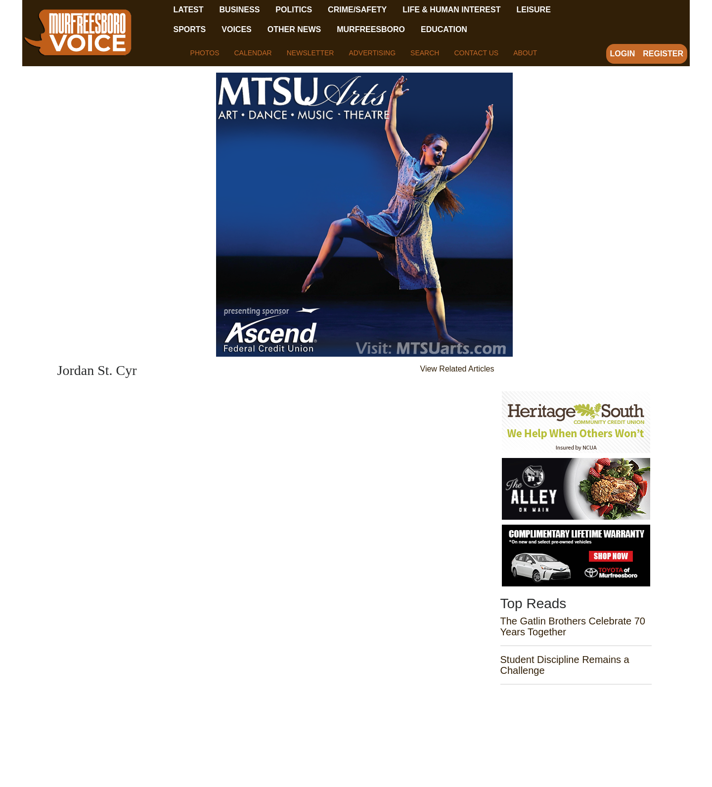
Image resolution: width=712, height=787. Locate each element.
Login (622, 53)
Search (424, 53)
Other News (294, 29)
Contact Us (476, 53)
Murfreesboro (371, 29)
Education (444, 29)
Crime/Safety (357, 9)
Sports (190, 29)
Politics (293, 9)
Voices (236, 29)
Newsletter (310, 53)
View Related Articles (457, 369)
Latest (189, 9)
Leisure (533, 9)
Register (663, 53)
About (525, 53)
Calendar (252, 53)
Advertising (372, 53)
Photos (205, 53)
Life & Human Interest (451, 9)
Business (240, 9)
